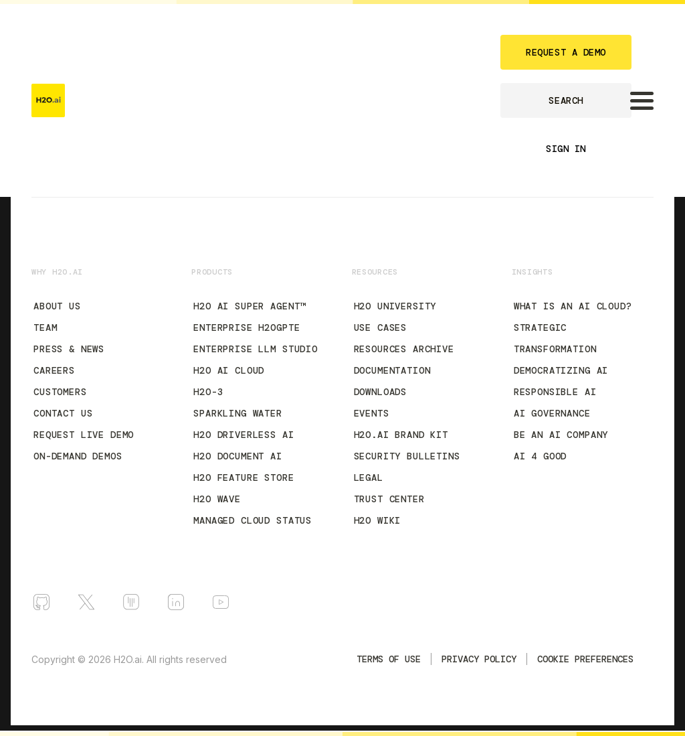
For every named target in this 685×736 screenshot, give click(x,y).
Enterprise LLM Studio (255, 349)
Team (45, 327)
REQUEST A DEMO (566, 52)
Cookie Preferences (585, 659)
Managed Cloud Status (252, 520)
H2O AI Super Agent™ (249, 306)
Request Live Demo (83, 435)
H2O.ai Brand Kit (401, 435)
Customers (60, 392)
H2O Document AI (237, 456)
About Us (57, 306)
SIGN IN (566, 149)
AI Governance (552, 413)
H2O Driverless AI (243, 435)
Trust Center (389, 499)
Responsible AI (555, 392)
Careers (54, 370)
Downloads (380, 392)
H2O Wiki (377, 520)
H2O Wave (217, 499)
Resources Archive (404, 349)
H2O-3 (208, 392)
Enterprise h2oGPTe (246, 327)
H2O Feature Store (243, 477)
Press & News (68, 349)
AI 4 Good (540, 456)
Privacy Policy (479, 659)
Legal (368, 477)
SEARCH (566, 100)
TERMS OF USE (389, 659)
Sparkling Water (237, 413)
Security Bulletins (407, 456)
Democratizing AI (561, 370)
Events (371, 413)
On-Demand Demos (77, 456)
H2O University (395, 306)
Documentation (392, 370)
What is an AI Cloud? (573, 306)
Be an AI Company (561, 435)
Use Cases (380, 327)
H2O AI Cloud (228, 370)
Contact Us (62, 413)
